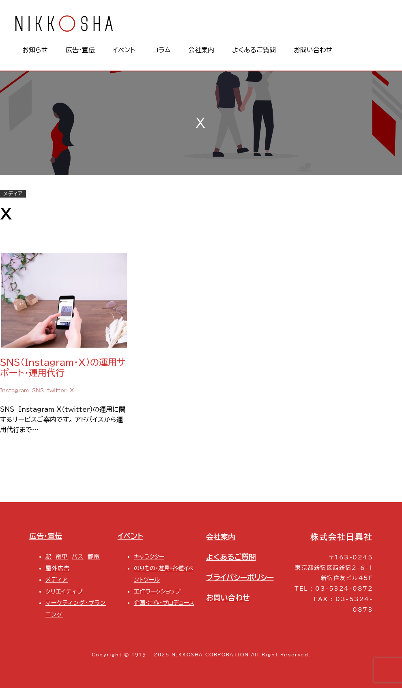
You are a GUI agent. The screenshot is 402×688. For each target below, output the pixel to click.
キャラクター (149, 556)
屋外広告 (57, 568)
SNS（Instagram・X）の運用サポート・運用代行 (62, 367)
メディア (13, 193)
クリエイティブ (64, 591)
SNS (38, 390)
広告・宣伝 (45, 536)
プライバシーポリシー (240, 577)
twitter (57, 390)
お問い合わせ (228, 597)
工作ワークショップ (157, 591)
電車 (62, 556)
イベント (130, 536)
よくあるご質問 (231, 557)
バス (78, 556)
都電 (94, 556)
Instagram (14, 390)
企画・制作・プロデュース (164, 603)
